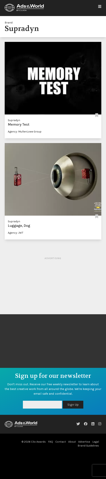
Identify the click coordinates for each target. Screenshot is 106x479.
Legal (95, 441)
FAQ (50, 441)
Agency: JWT (15, 232)
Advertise (84, 441)
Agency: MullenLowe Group (24, 131)
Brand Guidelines (88, 445)
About (72, 441)
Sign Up (73, 404)
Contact (60, 441)
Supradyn (14, 120)
